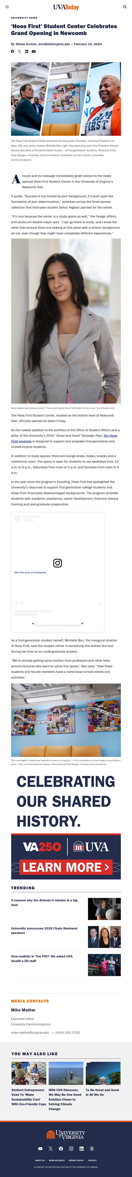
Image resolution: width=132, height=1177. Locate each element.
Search (119, 7)
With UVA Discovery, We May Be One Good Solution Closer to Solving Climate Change (65, 1099)
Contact (92, 1160)
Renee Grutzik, (26, 44)
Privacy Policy (76, 1160)
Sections (12, 7)
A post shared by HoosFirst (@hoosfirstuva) (57, 625)
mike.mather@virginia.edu (30, 1032)
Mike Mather (23, 1010)
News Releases (57, 1160)
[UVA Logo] (66, 1135)
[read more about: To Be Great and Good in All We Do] (103, 1073)
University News (24, 17)
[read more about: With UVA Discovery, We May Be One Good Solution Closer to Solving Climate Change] (66, 1073)
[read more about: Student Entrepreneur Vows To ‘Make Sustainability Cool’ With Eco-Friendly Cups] (29, 1073)
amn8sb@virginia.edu (54, 44)
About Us (40, 1160)
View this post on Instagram (30, 572)
